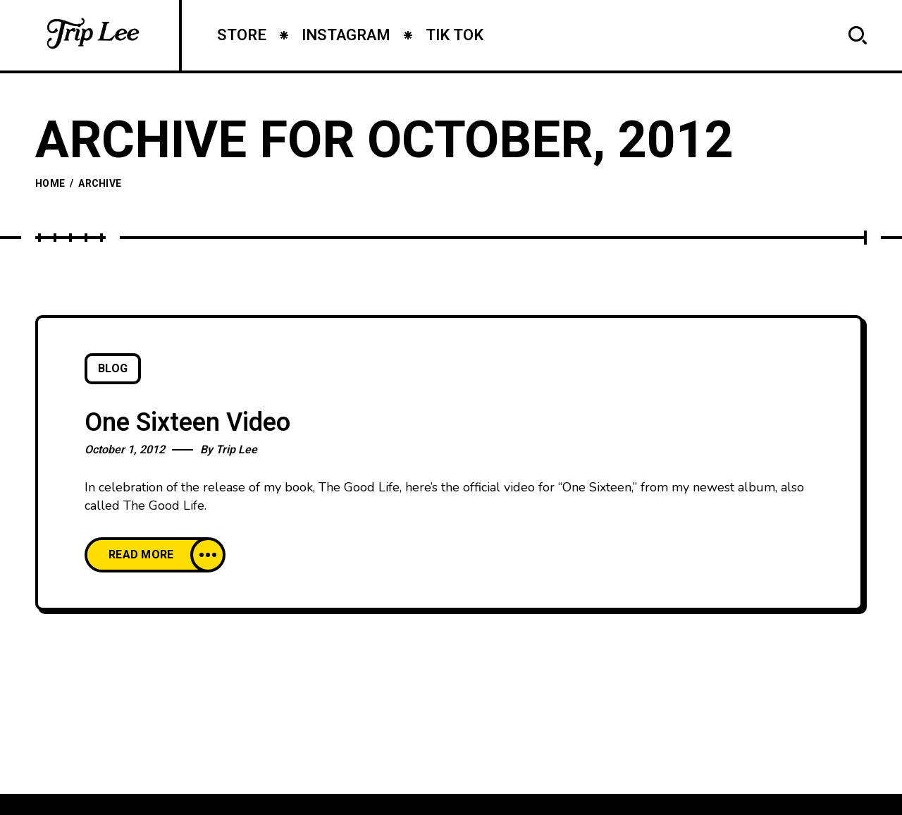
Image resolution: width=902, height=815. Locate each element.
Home (50, 183)
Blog (113, 368)
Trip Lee (236, 449)
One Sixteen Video (187, 422)
